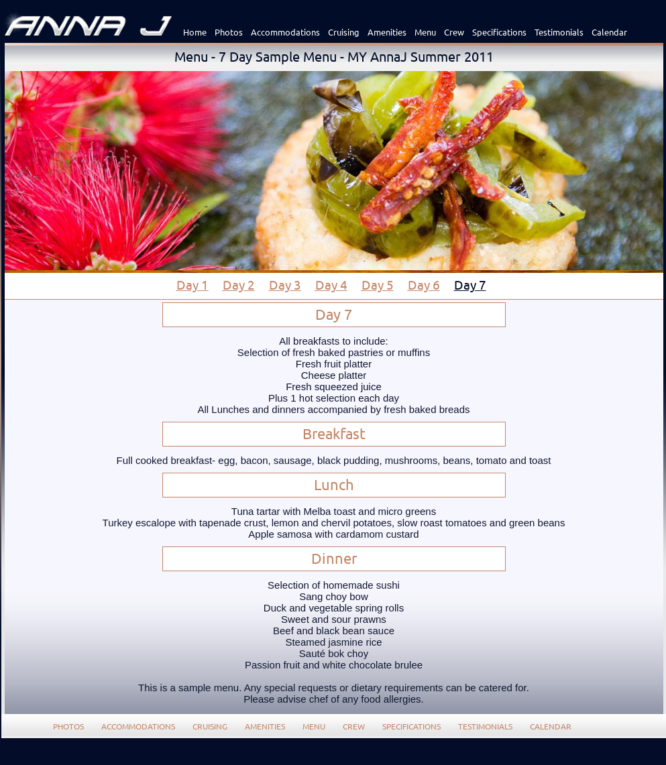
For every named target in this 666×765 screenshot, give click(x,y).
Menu (425, 32)
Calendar (609, 32)
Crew (454, 32)
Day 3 (285, 284)
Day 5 (378, 284)
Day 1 (192, 284)
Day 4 (331, 284)
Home (195, 32)
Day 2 (239, 284)
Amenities (387, 32)
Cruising (343, 32)
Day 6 (424, 284)
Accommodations (285, 32)
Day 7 (470, 284)
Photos (229, 32)
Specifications (499, 32)
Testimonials (559, 32)
